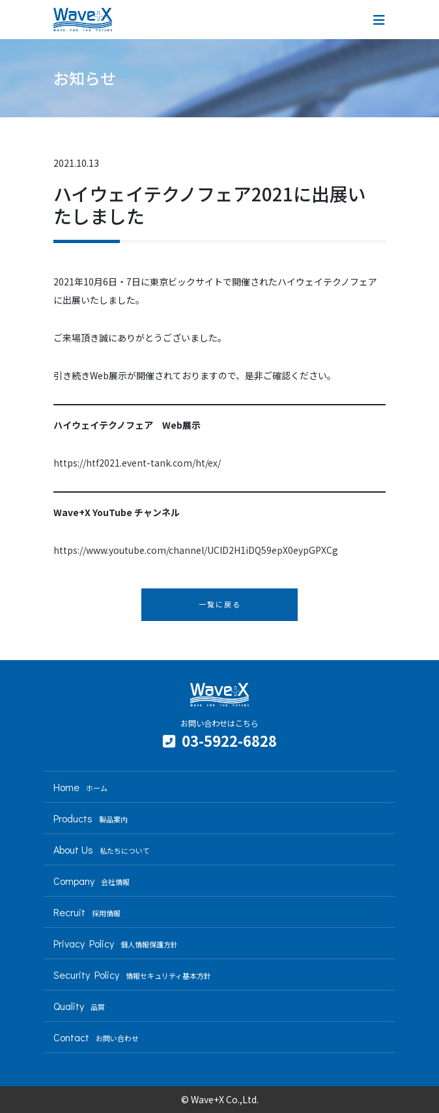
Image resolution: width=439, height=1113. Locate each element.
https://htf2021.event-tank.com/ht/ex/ (137, 462)
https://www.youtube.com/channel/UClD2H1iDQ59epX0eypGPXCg (195, 549)
